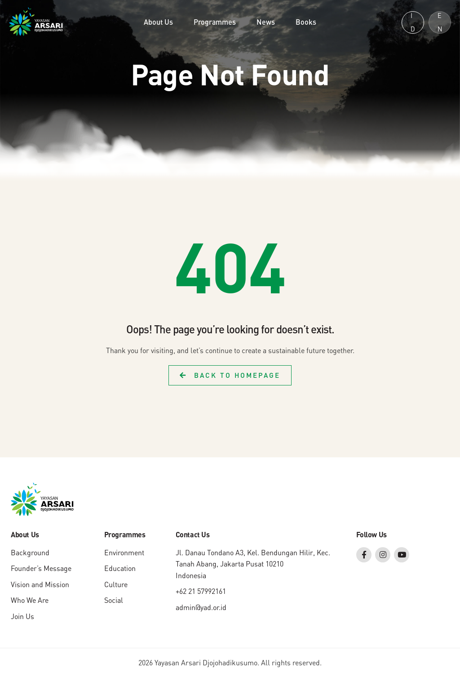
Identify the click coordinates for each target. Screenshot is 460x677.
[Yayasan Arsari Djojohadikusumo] (36, 20)
